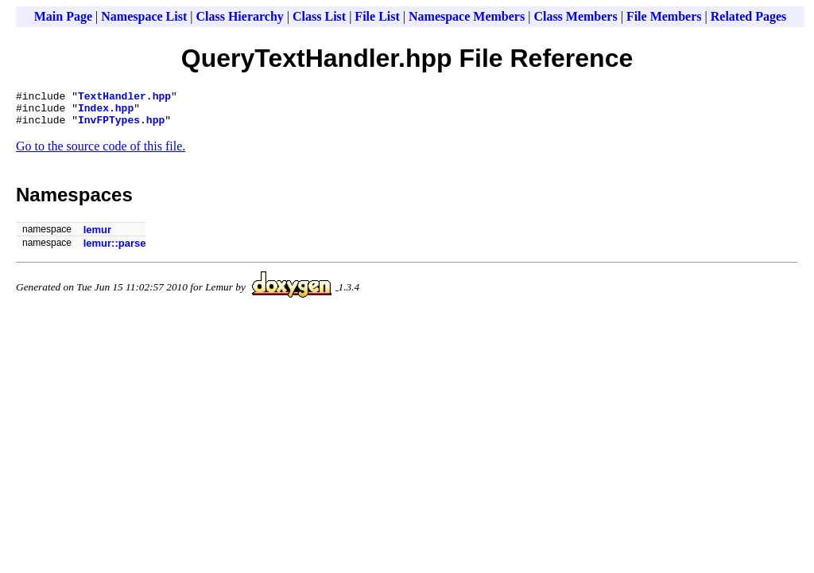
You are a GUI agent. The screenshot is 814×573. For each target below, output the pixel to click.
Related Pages (749, 16)
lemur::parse (114, 250)
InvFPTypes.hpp (121, 126)
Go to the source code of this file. (100, 153)
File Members (664, 16)
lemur (97, 237)
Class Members (575, 16)
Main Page (63, 16)
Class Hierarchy (239, 16)
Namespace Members (467, 16)
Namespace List (144, 16)
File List (377, 16)
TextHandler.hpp (124, 98)
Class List (319, 16)
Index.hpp (106, 112)
